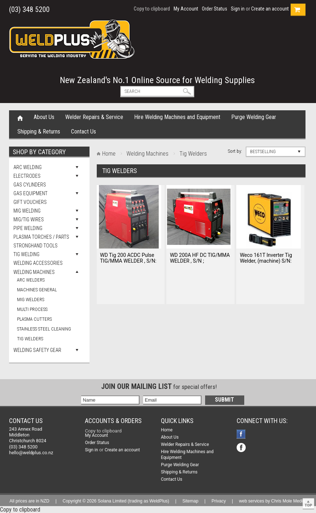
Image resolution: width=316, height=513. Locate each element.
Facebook (242, 435)
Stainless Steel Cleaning (44, 329)
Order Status (214, 9)
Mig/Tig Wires (28, 219)
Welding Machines (34, 272)
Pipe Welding (27, 228)
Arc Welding (27, 167)
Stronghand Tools (35, 246)
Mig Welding (27, 211)
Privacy (219, 501)
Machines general (37, 289)
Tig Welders (30, 338)
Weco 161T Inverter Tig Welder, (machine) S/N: (266, 258)
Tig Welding (26, 254)
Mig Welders (30, 299)
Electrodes (27, 176)
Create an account (270, 9)
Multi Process (32, 309)
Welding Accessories (38, 263)
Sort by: (235, 151)
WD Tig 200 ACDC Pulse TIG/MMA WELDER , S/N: (128, 258)
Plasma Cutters (34, 319)
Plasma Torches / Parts (41, 237)
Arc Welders (31, 280)
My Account (186, 9)
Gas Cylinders (29, 185)
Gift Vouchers (30, 202)
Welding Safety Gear (37, 350)
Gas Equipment (30, 193)
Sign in (238, 9)
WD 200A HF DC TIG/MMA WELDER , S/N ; (200, 258)
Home (20, 118)
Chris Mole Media (288, 501)
